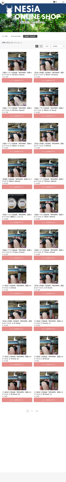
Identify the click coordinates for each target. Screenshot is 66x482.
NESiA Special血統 (16, 36)
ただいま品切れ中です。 (17, 80)
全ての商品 (5, 36)
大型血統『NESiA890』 (30, 36)
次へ (37, 411)
